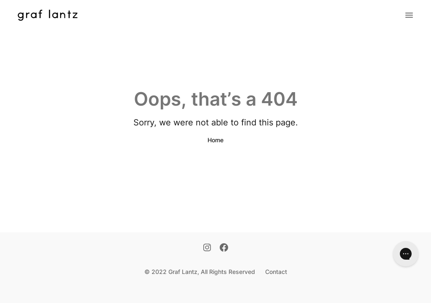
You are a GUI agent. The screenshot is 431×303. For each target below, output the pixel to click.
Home (215, 140)
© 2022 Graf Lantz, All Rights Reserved (199, 271)
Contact (276, 271)
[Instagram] (207, 248)
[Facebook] (224, 248)
